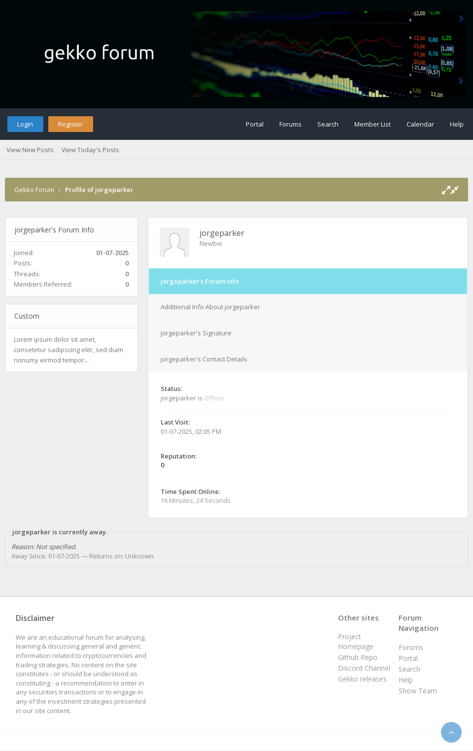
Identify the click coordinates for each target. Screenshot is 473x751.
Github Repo (357, 657)
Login (25, 124)
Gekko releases (362, 679)
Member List (372, 124)
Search (327, 124)
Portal (255, 124)
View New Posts (30, 149)
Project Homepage (355, 641)
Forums (290, 124)
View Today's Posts (90, 149)
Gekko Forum (34, 189)
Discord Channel (364, 668)
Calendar (420, 124)
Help (457, 124)
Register (70, 124)
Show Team (418, 690)
